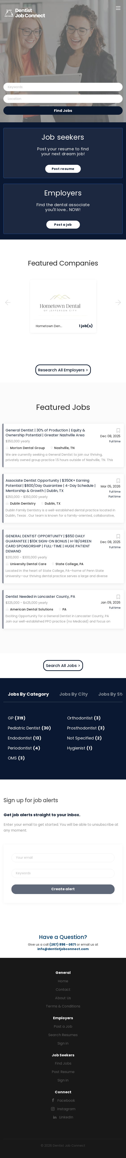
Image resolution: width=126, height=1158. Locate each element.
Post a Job (63, 1026)
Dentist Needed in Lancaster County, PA (40, 596)
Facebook (66, 1100)
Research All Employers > (63, 370)
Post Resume (63, 1071)
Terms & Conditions (63, 1006)
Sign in (63, 1043)
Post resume (63, 169)
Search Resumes (63, 1034)
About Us (63, 998)
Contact (63, 989)
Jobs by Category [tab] (28, 694)
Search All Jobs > (63, 665)
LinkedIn (66, 1117)
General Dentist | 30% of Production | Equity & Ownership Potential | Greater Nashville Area (45, 433)
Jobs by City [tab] (73, 694)
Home (63, 981)
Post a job (63, 224)
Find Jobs (63, 110)
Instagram (66, 1109)
